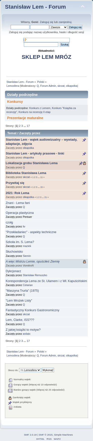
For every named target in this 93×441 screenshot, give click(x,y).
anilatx (27, 333)
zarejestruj (65, 22)
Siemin (27, 255)
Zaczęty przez (29, 133)
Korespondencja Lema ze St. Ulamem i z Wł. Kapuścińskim (46, 281)
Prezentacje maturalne (25, 118)
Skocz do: (13, 370)
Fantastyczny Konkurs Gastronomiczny (32, 310)
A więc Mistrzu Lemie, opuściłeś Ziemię (33, 261)
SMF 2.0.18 (30, 434)
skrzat (61, 85)
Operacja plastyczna (20, 213)
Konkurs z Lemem (39, 108)
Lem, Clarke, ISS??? (20, 320)
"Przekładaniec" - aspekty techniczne (31, 232)
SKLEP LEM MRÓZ (46, 57)
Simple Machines (63, 434)
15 (41, 187)
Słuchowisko (14, 251)
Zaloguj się (46, 22)
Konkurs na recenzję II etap (35, 111)
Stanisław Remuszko (35, 275)
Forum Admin (48, 85)
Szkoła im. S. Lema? (20, 242)
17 (28, 125)
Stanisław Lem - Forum (35, 7)
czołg (9, 222)
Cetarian (28, 285)
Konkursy (15, 102)
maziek (27, 245)
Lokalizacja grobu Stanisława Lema (32, 163)
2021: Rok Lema (17, 193)
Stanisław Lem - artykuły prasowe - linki (35, 153)
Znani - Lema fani (18, 203)
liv (24, 226)
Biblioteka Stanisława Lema (26, 173)
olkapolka (71, 85)
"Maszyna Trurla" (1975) (22, 290)
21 (45, 197)
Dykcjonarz (13, 271)
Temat (11, 133)
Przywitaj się (15, 183)
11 (41, 177)
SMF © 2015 (46, 434)
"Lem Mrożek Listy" (19, 300)
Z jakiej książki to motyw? (23, 329)
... (25, 125)
